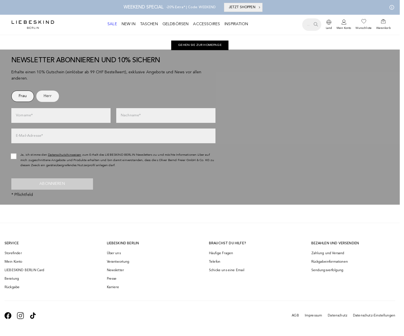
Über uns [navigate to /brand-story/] (114, 253)
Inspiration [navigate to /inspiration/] (236, 24)
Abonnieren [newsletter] (52, 184)
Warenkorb (383, 28)
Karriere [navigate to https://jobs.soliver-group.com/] (113, 287)
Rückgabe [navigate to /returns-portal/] (12, 287)
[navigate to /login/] (344, 24)
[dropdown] (329, 24)
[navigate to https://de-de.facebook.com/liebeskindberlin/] (8, 315)
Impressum (313, 315)
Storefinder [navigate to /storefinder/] (13, 253)
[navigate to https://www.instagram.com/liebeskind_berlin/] (20, 315)
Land (329, 28)
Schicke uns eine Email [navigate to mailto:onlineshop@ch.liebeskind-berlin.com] (227, 270)
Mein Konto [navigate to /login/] (13, 262)
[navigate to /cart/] (383, 24)
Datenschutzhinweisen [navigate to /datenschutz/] (64, 155)
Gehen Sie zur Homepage (200, 45)
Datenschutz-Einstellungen (374, 315)
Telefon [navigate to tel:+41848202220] (214, 262)
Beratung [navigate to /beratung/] (12, 279)
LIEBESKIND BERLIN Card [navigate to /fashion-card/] (25, 270)
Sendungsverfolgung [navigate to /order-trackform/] (327, 270)
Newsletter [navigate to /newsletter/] (115, 270)
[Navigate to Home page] (32, 24)
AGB (295, 315)
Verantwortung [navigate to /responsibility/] (118, 262)
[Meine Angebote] (390, 7)
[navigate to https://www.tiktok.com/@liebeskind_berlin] (32, 315)
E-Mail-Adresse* (29, 136)
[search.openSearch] (311, 24)
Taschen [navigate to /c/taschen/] (149, 24)
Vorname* (24, 115)
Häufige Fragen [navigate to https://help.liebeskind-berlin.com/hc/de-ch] (221, 253)
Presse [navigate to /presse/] (112, 279)
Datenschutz (337, 315)
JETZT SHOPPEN (245, 7)
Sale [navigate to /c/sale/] (112, 24)
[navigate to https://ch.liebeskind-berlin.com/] (200, 45)
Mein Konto (344, 28)
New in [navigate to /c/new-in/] (129, 24)
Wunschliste (363, 28)
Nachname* (131, 115)
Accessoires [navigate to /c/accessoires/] (206, 24)
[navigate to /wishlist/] (363, 24)
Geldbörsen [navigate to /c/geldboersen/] (175, 24)
